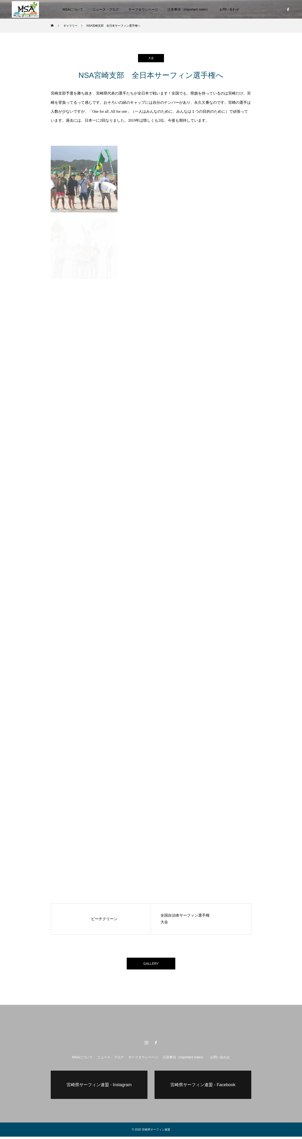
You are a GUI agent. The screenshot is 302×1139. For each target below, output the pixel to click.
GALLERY (151, 965)
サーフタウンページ (143, 9)
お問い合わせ (229, 9)
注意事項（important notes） (189, 9)
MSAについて (73, 9)
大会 (151, 58)
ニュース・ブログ (105, 9)
